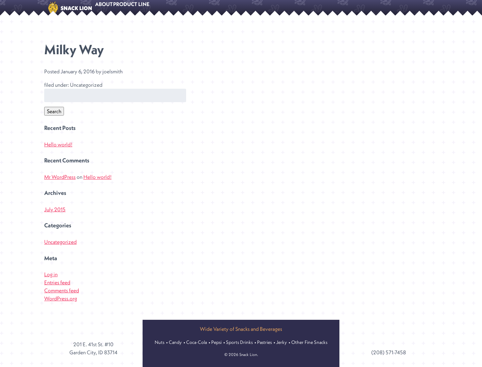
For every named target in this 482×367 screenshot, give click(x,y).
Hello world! (58, 149)
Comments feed (61, 295)
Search (54, 116)
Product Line (147, 8)
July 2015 (55, 214)
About (109, 8)
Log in (51, 279)
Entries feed (57, 287)
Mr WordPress (60, 182)
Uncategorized (60, 247)
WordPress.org (60, 303)
